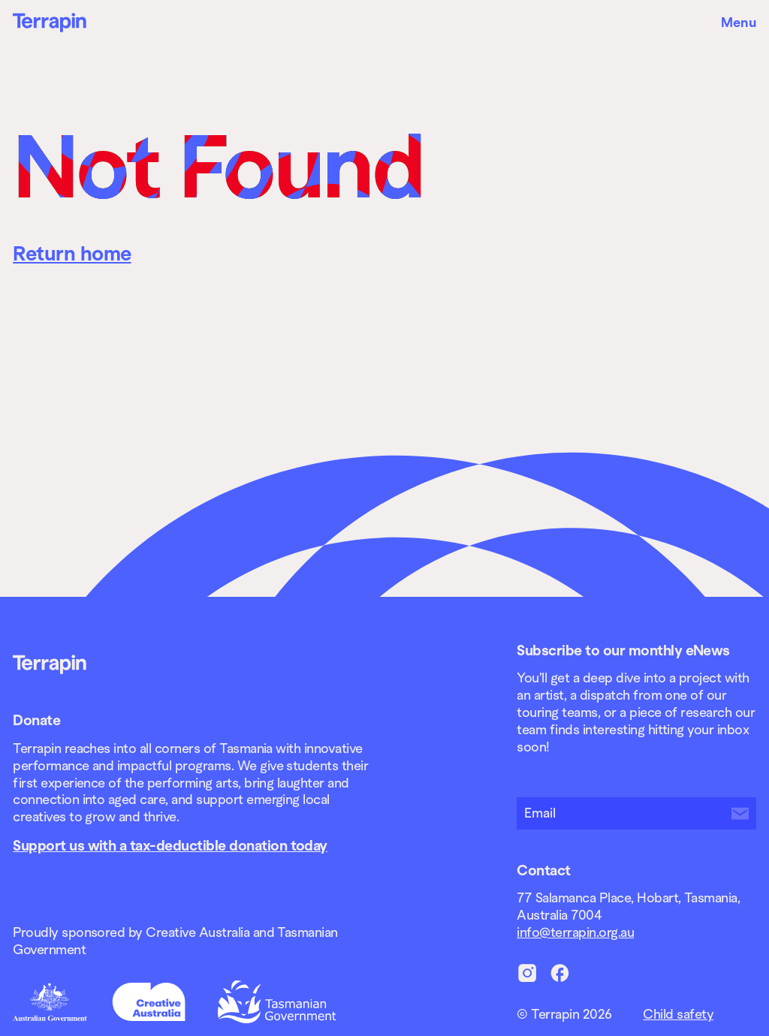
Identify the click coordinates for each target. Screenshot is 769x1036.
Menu (738, 22)
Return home (72, 253)
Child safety (678, 1014)
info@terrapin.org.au (575, 932)
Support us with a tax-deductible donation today (170, 845)
